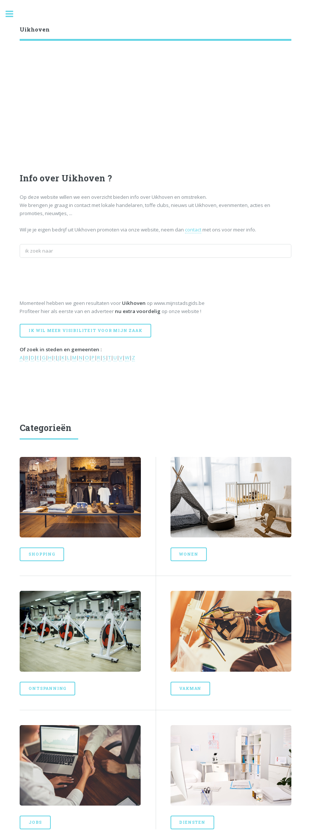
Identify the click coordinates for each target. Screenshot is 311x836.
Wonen (188, 554)
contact (193, 229)
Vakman (190, 688)
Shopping (42, 554)
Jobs (35, 822)
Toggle (13, 14)
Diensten (192, 822)
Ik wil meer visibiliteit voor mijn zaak (85, 330)
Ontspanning (47, 688)
